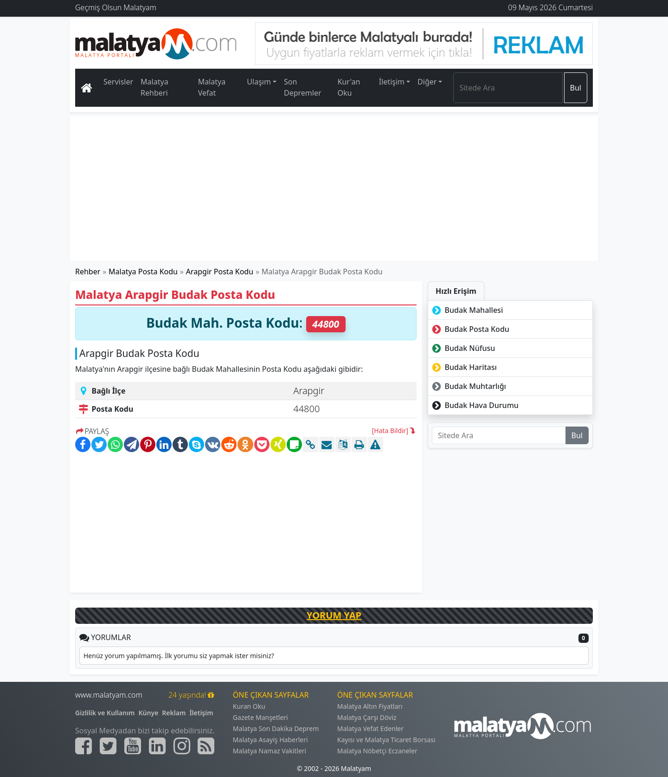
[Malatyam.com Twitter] (108, 746)
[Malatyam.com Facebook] (83, 746)
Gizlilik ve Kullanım (105, 712)
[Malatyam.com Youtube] (132, 746)
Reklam (174, 712)
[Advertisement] (334, 188)
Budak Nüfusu (462, 348)
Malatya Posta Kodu (143, 271)
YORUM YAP (334, 615)
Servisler (118, 82)
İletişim (201, 712)
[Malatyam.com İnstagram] (181, 746)
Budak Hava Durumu (474, 405)
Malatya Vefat (212, 87)
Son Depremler (302, 87)
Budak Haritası (463, 367)
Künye (149, 712)
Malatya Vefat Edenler (370, 728)
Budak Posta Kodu (469, 329)
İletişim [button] (392, 82)
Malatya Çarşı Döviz (367, 717)
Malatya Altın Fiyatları (370, 706)
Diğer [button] (427, 82)
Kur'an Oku (348, 87)
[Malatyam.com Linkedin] (157, 746)
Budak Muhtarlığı (468, 386)
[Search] (507, 87)
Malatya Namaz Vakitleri (269, 750)
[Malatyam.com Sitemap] (206, 746)
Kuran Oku (249, 706)
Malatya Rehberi (154, 87)
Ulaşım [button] (259, 82)
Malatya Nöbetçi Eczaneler (377, 750)
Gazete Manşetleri (260, 717)
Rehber (87, 271)
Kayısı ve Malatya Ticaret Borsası (386, 739)
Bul (575, 88)
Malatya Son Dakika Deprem (276, 728)
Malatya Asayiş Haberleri (270, 739)
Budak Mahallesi (466, 310)
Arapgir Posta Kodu (219, 271)
